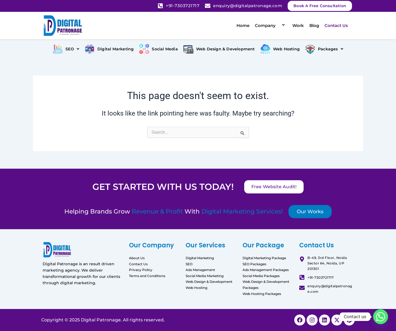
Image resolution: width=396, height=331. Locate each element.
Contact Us (336, 25)
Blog (314, 25)
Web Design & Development (209, 282)
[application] (278, 25)
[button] (66, 49)
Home (243, 25)
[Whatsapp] (380, 316)
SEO (189, 264)
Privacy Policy (140, 270)
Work (298, 25)
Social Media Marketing (205, 276)
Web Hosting (196, 288)
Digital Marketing (200, 258)
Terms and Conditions (147, 276)
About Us (137, 258)
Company (271, 25)
